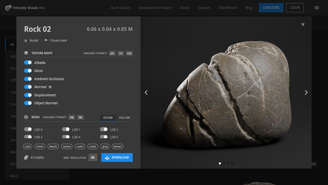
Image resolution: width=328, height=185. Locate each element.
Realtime (124, 117)
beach (53, 146)
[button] (220, 163)
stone (39, 146)
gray (105, 146)
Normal (43, 86)
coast (80, 146)
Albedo (40, 62)
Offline (108, 117)
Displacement (45, 94)
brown (117, 146)
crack (92, 146)
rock (27, 146)
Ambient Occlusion (49, 78)
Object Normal (46, 102)
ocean (66, 146)
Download (117, 157)
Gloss (38, 70)
